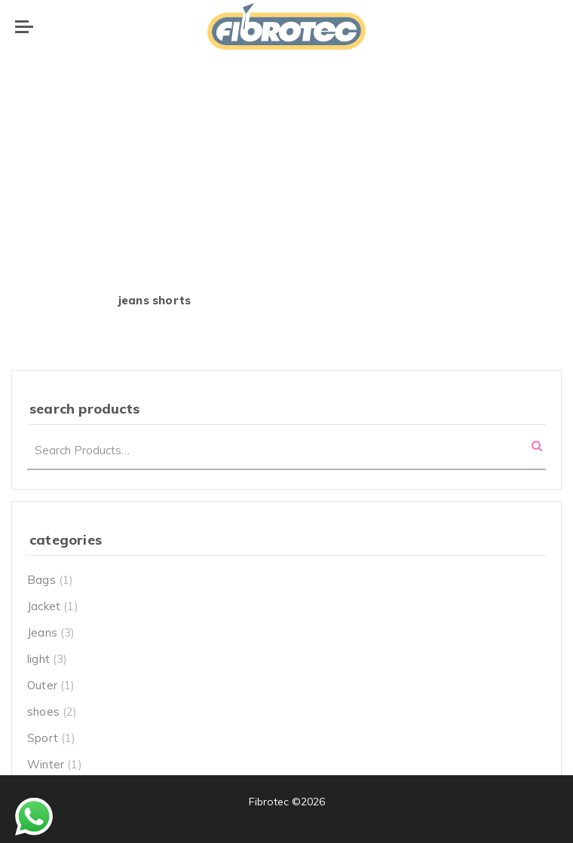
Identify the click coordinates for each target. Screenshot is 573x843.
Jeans (42, 632)
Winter (45, 764)
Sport (42, 738)
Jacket (43, 606)
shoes (43, 711)
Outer (42, 685)
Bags (41, 580)
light (38, 659)
